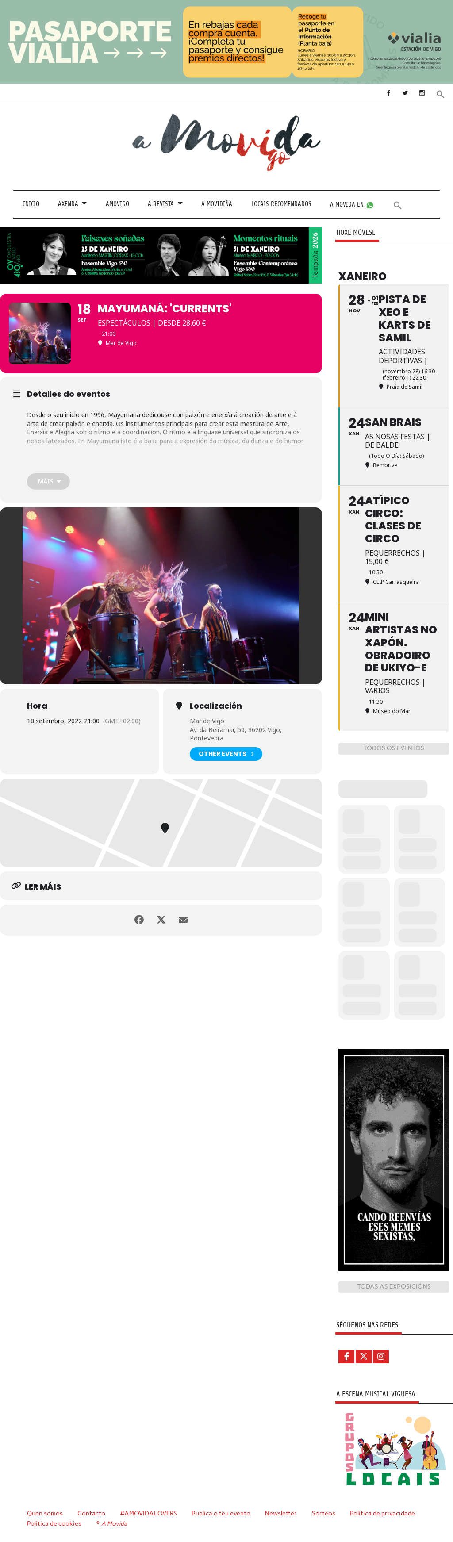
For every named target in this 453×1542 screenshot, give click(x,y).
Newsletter (281, 1513)
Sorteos (323, 1513)
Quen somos (45, 1513)
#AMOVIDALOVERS (148, 1513)
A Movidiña (216, 204)
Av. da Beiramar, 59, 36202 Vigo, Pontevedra (236, 734)
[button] (440, 93)
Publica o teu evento (221, 1513)
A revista (161, 204)
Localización (216, 706)
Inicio (31, 204)
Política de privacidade (382, 1513)
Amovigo (117, 204)
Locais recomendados (281, 204)
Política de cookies (54, 1523)
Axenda (68, 204)
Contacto (91, 1513)
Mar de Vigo (207, 721)
